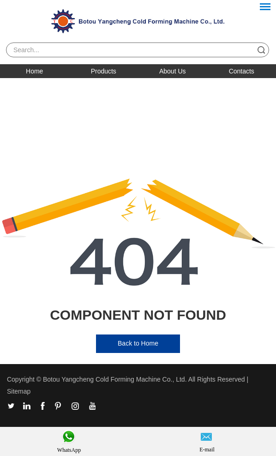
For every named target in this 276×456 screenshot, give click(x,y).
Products (103, 71)
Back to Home (138, 343)
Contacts (241, 71)
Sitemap (18, 391)
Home (34, 71)
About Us (172, 71)
